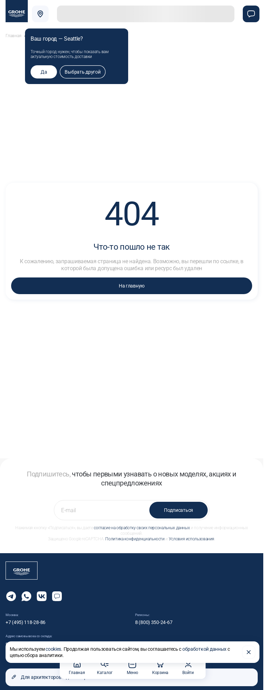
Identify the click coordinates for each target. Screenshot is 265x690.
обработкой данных (204, 648)
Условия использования (191, 534)
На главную (131, 281)
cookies (53, 648)
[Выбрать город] (40, 14)
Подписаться (178, 506)
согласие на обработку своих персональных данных (142, 523)
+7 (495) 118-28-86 (25, 618)
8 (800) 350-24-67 (153, 618)
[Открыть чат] (57, 592)
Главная (14, 31)
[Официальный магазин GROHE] (17, 11)
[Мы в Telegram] (11, 592)
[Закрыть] (248, 651)
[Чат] (251, 14)
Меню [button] (132, 667)
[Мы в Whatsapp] (26, 592)
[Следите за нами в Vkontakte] (41, 592)
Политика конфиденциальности (134, 534)
